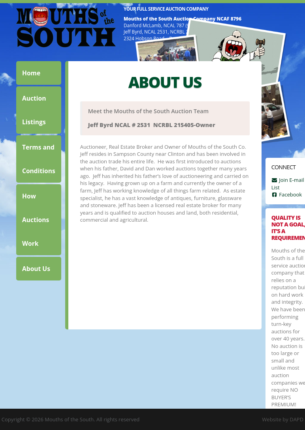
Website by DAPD (282, 419)
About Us (36, 268)
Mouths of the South (66, 26)
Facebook (286, 194)
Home (31, 73)
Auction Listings (34, 110)
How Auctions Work (35, 220)
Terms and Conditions (38, 159)
